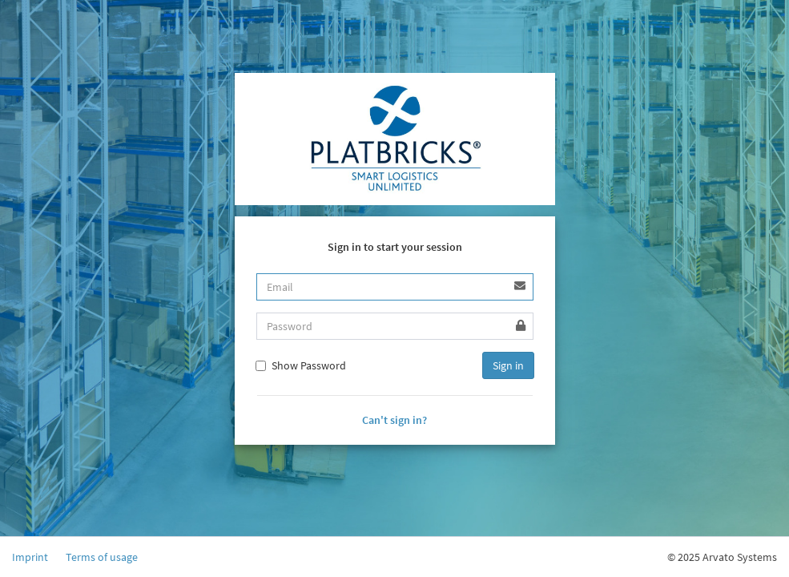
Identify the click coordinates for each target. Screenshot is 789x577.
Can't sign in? (394, 420)
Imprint (30, 557)
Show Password (301, 365)
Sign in (508, 365)
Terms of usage (102, 557)
